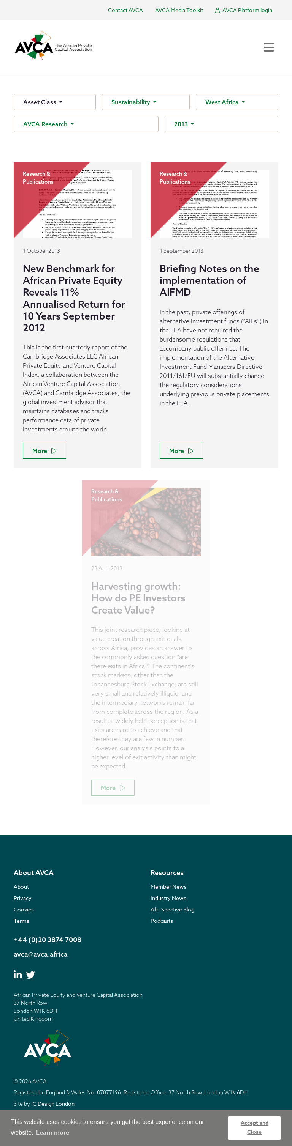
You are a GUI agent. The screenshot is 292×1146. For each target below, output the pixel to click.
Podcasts (162, 920)
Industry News (168, 898)
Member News (169, 886)
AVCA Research (46, 124)
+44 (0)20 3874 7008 (47, 939)
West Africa (222, 102)
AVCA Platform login (243, 10)
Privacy (23, 898)
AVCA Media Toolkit (179, 10)
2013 (181, 124)
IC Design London (53, 1103)
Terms (21, 920)
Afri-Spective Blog (172, 909)
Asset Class (40, 102)
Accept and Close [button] (254, 1127)
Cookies (24, 909)
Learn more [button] (52, 1132)
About (21, 886)
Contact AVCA (125, 10)
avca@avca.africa (41, 954)
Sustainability (131, 102)
